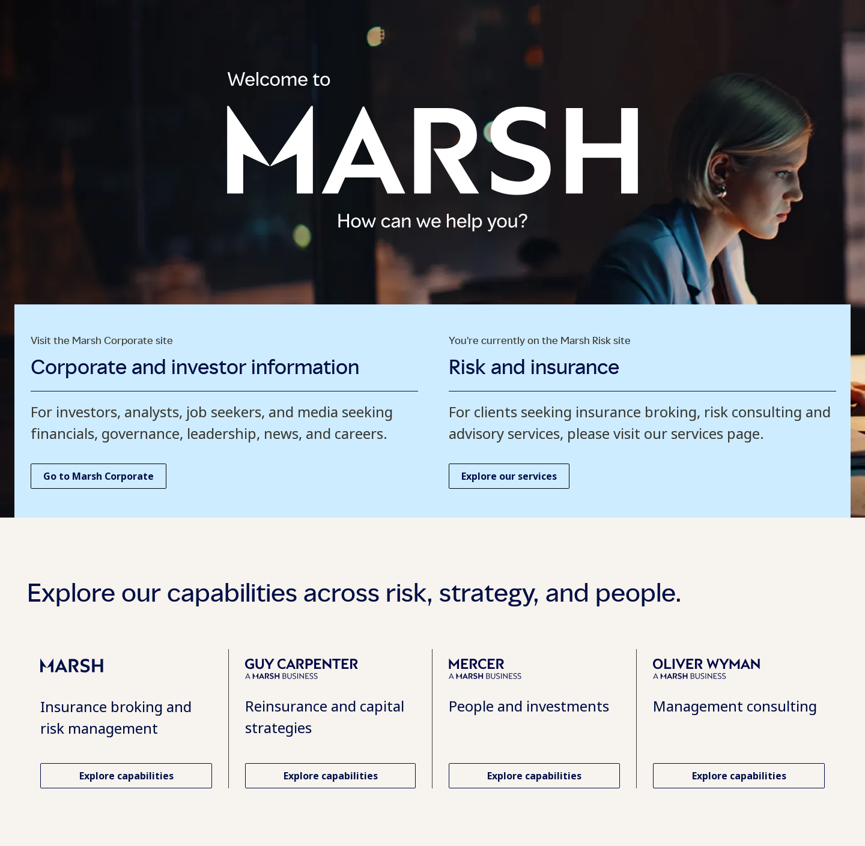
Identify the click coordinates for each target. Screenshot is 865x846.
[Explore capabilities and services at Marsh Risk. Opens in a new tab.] (126, 775)
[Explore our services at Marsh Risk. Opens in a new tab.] (509, 476)
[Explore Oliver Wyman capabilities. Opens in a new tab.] (739, 775)
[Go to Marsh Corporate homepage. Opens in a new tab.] (98, 476)
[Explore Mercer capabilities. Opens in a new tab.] (534, 775)
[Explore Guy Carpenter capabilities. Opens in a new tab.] (330, 775)
